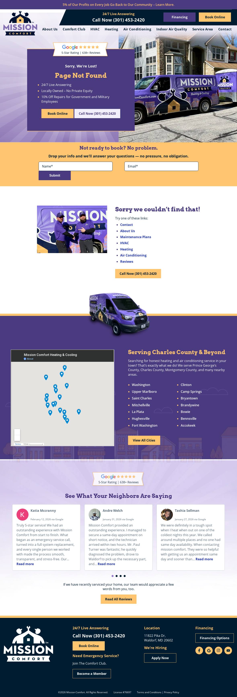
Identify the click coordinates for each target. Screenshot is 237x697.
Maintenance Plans (135, 235)
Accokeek (188, 425)
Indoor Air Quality (190, 29)
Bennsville (189, 419)
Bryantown (189, 398)
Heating (130, 29)
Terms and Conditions (149, 692)
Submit (182, 173)
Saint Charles (142, 398)
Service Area (221, 29)
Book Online (215, 17)
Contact (225, 37)
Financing (180, 17)
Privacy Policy (171, 692)
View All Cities (144, 440)
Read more (25, 563)
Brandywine (190, 405)
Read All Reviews (118, 598)
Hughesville (141, 419)
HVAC (113, 29)
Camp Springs (191, 392)
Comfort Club (92, 29)
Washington (141, 385)
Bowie (185, 412)
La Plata (138, 412)
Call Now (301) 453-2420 (118, 20)
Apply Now (160, 658)
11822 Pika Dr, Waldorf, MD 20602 (158, 637)
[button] (113, 575)
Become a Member (92, 673)
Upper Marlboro (144, 392)
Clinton (186, 385)
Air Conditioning (156, 29)
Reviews (126, 260)
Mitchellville (141, 405)
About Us (68, 29)
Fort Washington (144, 425)
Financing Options (214, 638)
